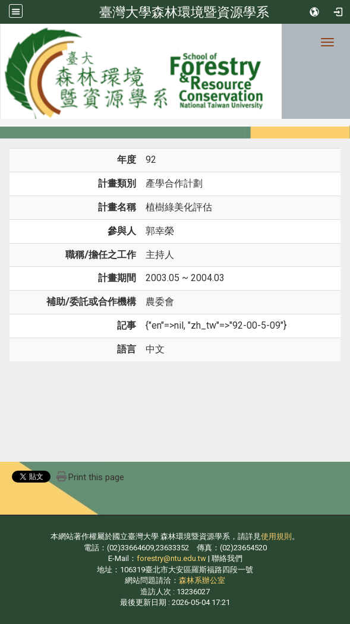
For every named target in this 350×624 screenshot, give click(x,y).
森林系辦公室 (202, 580)
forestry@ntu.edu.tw (171, 558)
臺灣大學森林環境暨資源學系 (184, 12)
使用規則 (276, 536)
